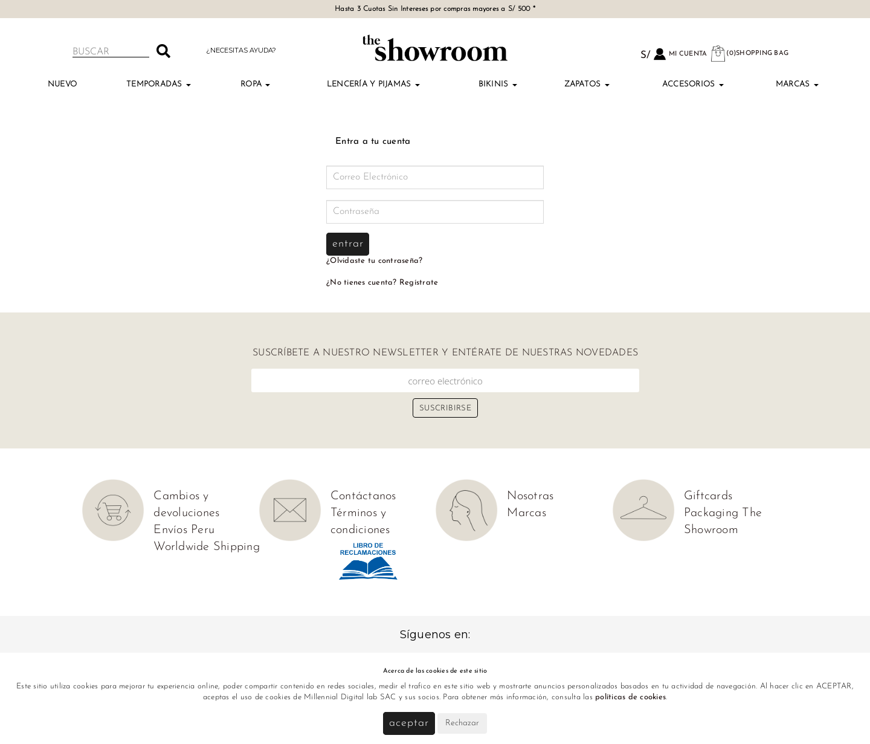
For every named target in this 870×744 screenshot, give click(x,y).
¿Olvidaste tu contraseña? (374, 261)
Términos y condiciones (360, 521)
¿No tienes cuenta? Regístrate (382, 282)
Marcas (797, 84)
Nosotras (530, 496)
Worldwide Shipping (206, 547)
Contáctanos (363, 496)
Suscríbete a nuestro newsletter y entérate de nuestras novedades (445, 353)
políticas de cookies (630, 697)
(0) (749, 53)
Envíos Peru (183, 530)
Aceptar (408, 723)
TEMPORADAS (158, 84)
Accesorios (693, 84)
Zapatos (587, 84)
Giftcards (708, 496)
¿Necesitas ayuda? (241, 50)
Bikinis (497, 84)
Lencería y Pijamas (373, 84)
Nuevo (62, 84)
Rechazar (462, 723)
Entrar (347, 244)
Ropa (255, 84)
